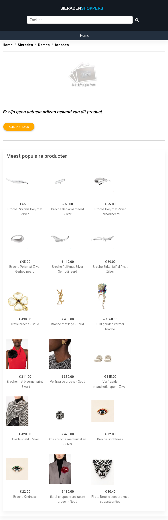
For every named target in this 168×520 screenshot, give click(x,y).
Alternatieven (19, 126)
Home (84, 35)
